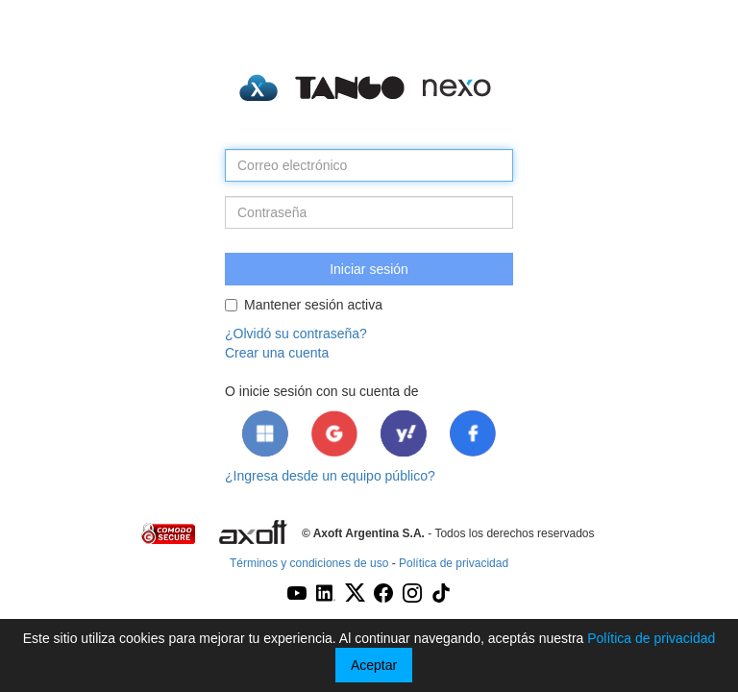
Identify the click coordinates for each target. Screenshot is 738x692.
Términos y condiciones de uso (309, 563)
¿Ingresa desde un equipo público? (330, 475)
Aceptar (374, 665)
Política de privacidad (453, 563)
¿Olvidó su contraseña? (296, 333)
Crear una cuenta (277, 352)
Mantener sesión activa (303, 304)
